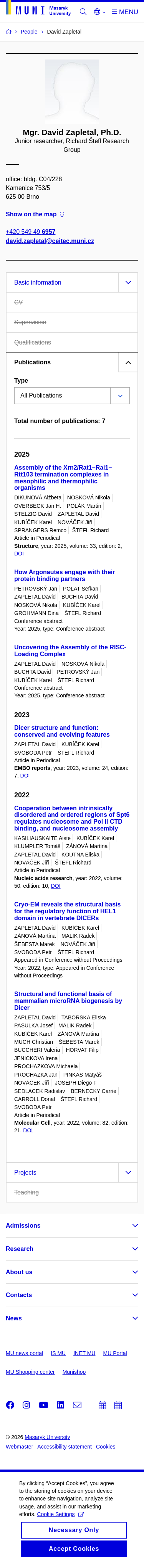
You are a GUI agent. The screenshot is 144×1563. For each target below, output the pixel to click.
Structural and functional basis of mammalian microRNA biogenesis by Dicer (68, 1001)
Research (19, 1249)
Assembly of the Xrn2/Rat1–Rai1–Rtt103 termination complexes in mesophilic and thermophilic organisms (63, 477)
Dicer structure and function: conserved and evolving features (62, 731)
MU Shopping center (30, 1372)
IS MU (58, 1353)
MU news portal (24, 1353)
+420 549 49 (30, 232)
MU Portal (115, 1353)
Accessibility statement (64, 1447)
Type (21, 380)
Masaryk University (47, 1437)
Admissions (23, 1225)
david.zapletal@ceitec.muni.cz (50, 241)
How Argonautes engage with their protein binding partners (64, 575)
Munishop (74, 1372)
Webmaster (19, 1447)
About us (19, 1272)
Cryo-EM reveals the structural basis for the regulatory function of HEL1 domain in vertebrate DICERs (67, 911)
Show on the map (35, 214)
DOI (19, 554)
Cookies (106, 1447)
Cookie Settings (60, 1532)
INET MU (84, 1353)
